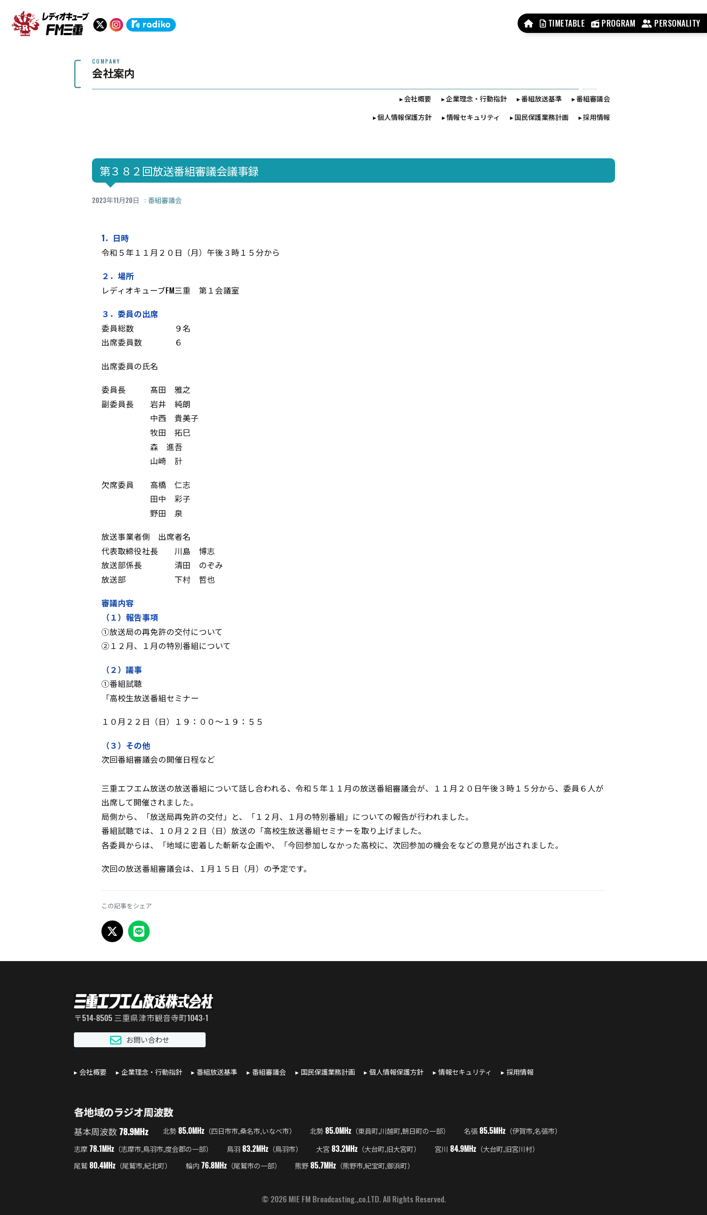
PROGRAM (613, 23)
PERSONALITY (671, 23)
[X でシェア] (112, 931)
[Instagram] (116, 25)
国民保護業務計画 (541, 117)
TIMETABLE (562, 23)
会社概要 (417, 98)
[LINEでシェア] (139, 931)
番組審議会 (593, 98)
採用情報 (596, 117)
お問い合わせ (140, 1039)
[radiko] (151, 25)
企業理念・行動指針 (476, 98)
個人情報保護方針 (404, 117)
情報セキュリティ (473, 117)
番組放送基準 (541, 98)
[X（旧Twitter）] (100, 25)
